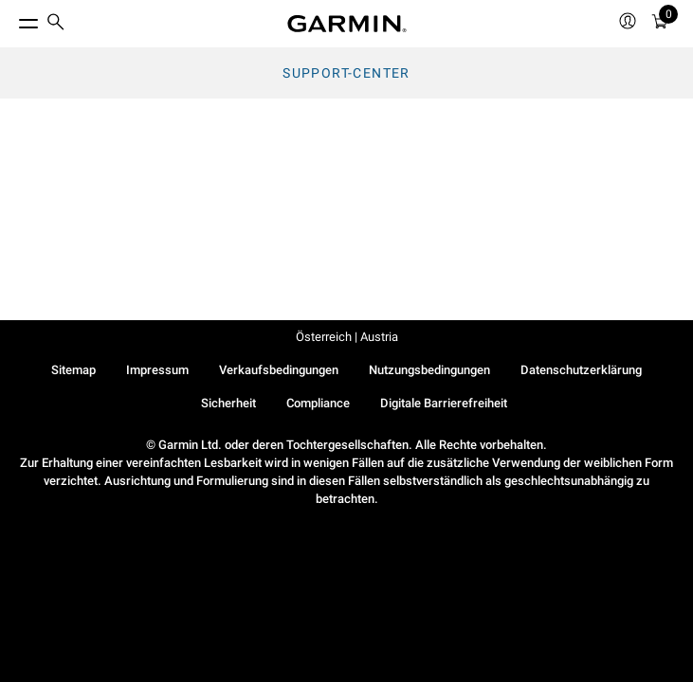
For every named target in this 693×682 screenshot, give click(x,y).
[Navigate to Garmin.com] (347, 23)
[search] (56, 24)
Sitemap (73, 370)
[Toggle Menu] (11, 19)
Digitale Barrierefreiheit (443, 403)
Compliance (318, 403)
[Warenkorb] (660, 24)
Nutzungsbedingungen (429, 370)
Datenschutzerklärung (581, 370)
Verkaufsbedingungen (278, 370)
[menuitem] (56, 24)
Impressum (157, 370)
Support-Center (346, 73)
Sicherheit (228, 403)
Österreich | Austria (347, 337)
